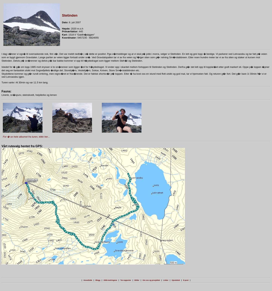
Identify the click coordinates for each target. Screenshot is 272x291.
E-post (186, 280)
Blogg (97, 280)
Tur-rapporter (125, 280)
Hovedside (87, 280)
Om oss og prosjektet (151, 280)
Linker (165, 280)
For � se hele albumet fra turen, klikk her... (26, 136)
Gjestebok (176, 280)
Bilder (136, 280)
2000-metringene (110, 280)
